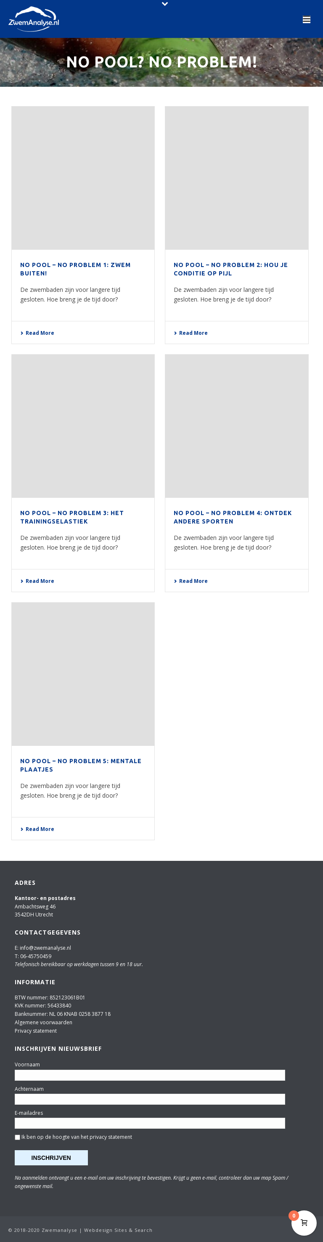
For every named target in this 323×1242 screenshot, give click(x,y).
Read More (37, 333)
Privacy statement (36, 1030)
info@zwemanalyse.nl (45, 947)
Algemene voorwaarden (43, 1022)
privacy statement (111, 1137)
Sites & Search (133, 1230)
